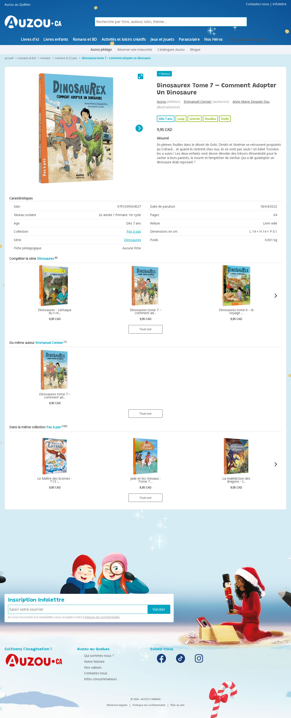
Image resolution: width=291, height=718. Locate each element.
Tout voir (145, 329)
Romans (45, 58)
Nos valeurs (87, 667)
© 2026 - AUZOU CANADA (145, 699)
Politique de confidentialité (101, 617)
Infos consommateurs (94, 679)
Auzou (161, 101)
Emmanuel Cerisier (198, 101)
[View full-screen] (140, 76)
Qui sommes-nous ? (93, 655)
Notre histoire (88, 661)
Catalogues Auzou (171, 49)
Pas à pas (134, 231)
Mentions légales (117, 705)
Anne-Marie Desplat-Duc (251, 101)
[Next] (139, 128)
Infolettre (279, 4)
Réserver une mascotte (134, 49)
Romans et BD (27, 58)
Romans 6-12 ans (66, 58)
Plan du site (177, 705)
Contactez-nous (257, 4)
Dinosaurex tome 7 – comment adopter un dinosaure (116, 58)
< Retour (164, 74)
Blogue (195, 49)
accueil (9, 58)
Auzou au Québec (17, 4)
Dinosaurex (132, 240)
